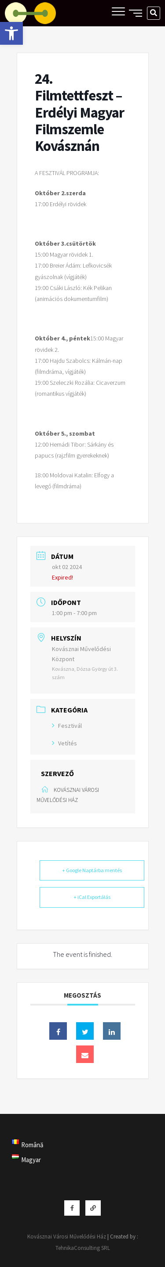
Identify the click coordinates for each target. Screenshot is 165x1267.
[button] (11, 33)
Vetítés (64, 743)
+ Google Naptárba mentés (92, 870)
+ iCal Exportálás (91, 897)
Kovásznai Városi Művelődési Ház (66, 1236)
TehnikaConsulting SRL (82, 1248)
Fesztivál (67, 726)
